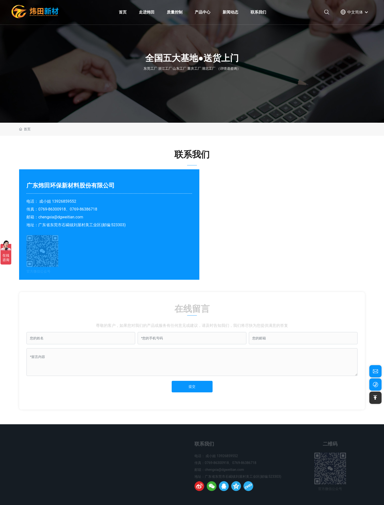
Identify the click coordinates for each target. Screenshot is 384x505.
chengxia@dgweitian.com (60, 217)
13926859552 (64, 201)
